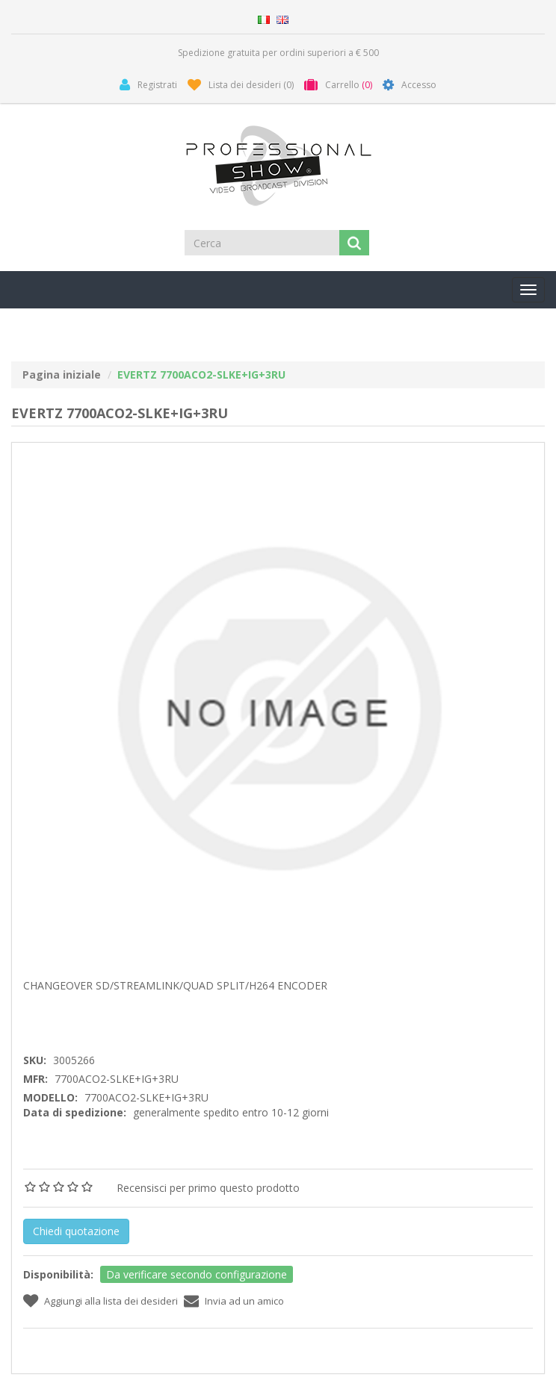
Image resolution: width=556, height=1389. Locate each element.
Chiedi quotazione (76, 1231)
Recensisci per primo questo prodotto (208, 1188)
